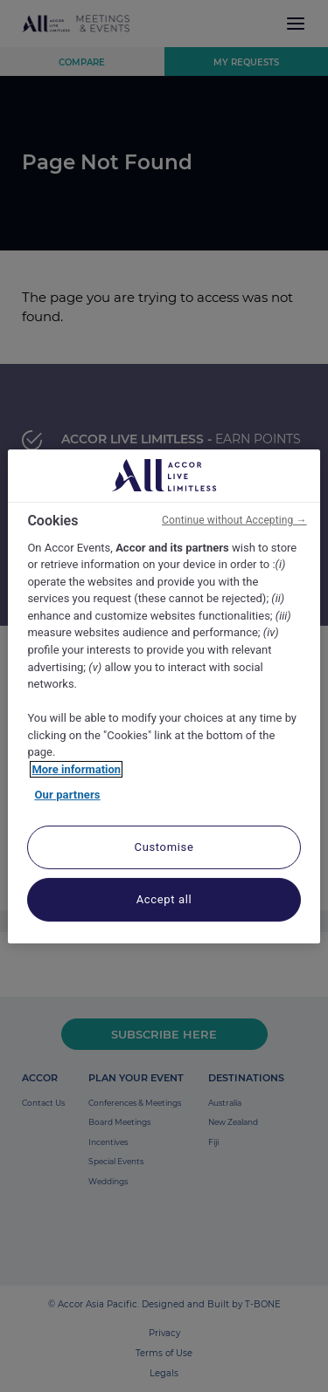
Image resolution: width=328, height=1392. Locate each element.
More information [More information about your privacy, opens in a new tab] (76, 769)
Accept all (164, 899)
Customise (164, 847)
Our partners (67, 794)
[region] (163, 696)
